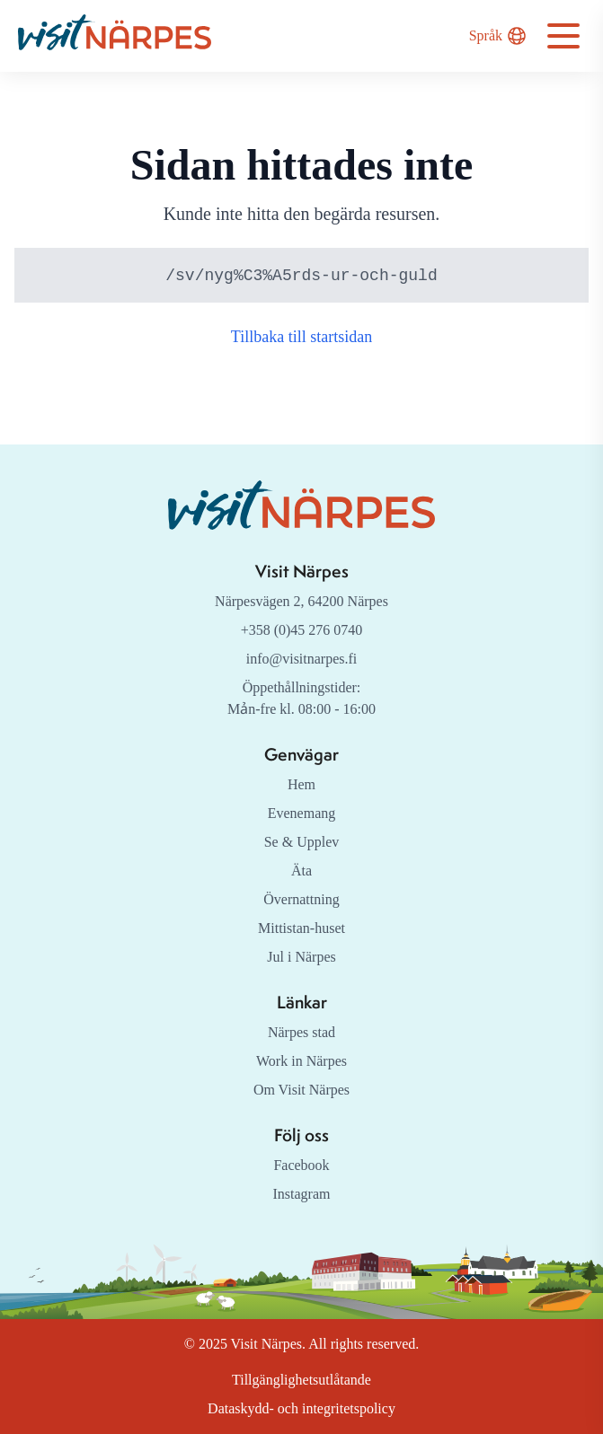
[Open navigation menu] (563, 35)
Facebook (302, 1165)
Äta (302, 870)
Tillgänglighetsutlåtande (301, 1379)
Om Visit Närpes (301, 1089)
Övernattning (302, 899)
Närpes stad (301, 1032)
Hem (302, 784)
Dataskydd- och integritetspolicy (302, 1408)
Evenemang (302, 813)
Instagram (302, 1193)
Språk (497, 36)
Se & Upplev (301, 841)
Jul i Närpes (301, 956)
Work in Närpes (302, 1061)
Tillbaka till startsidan (301, 337)
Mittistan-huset (301, 928)
